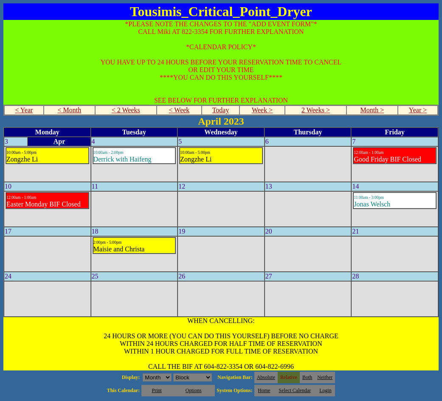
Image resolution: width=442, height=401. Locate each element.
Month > (372, 110)
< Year (24, 110)
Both (307, 377)
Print (156, 390)
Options (194, 390)
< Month (70, 110)
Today (220, 110)
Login (325, 390)
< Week (179, 110)
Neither (324, 377)
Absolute (266, 377)
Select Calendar (295, 390)
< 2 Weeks (126, 110)
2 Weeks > (315, 110)
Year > (418, 110)
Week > (262, 110)
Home (264, 390)
